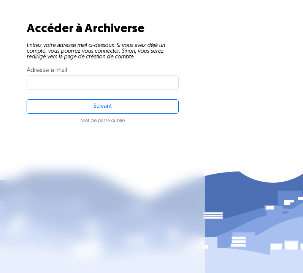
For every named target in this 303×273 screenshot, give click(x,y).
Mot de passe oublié (103, 120)
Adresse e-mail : (48, 70)
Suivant (103, 107)
